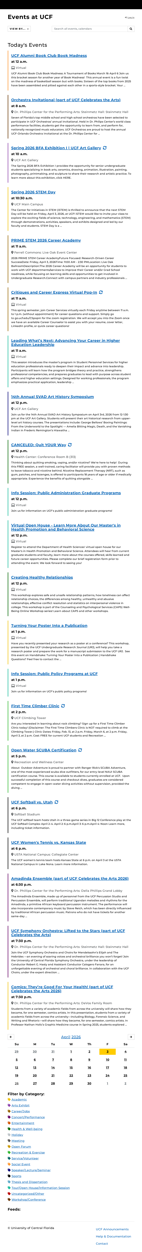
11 (125, 1059)
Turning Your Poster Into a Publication (49, 625)
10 (107, 1059)
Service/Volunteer (25, 1158)
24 (107, 1075)
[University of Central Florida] (32, 4)
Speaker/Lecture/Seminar (31, 1170)
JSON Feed (50, 1210)
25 (125, 1075)
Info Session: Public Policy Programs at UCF (54, 674)
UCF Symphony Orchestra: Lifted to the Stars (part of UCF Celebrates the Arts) (68, 933)
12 (16, 1067)
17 (107, 1067)
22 (71, 1075)
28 (53, 1083)
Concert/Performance (28, 1117)
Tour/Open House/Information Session (41, 1188)
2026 (76, 1037)
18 (125, 1067)
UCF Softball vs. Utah (32, 802)
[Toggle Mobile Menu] (133, 4)
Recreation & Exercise (28, 1152)
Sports (16, 1176)
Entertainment (23, 1123)
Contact (102, 1244)
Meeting (18, 1141)
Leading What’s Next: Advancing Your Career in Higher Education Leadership (65, 342)
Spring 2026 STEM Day (33, 192)
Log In (129, 17)
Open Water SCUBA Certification (43, 750)
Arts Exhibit (21, 1105)
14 (53, 1067)
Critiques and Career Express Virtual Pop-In (54, 292)
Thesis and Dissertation (30, 1182)
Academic (19, 1100)
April (65, 1037)
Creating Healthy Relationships (42, 577)
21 (53, 1075)
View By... (19, 28)
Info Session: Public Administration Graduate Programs (66, 493)
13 (34, 1067)
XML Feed (44, 1210)
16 (89, 1067)
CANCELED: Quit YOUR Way (38, 445)
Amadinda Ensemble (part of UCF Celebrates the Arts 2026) (70, 878)
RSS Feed (38, 1210)
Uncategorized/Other (28, 1194)
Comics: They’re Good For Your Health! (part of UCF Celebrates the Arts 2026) (62, 989)
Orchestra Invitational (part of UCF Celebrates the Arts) (66, 100)
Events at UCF (30, 16)
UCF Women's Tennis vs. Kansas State (48, 842)
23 (89, 1075)
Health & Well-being (27, 1129)
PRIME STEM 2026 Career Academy (46, 240)
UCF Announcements (112, 1229)
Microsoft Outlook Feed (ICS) (31, 1210)
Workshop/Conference (29, 1200)
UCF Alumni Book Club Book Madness (49, 55)
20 (35, 1075)
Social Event (21, 1164)
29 (17, 1051)
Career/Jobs (21, 1111)
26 (17, 1083)
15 (71, 1067)
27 (35, 1083)
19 (16, 1075)
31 (53, 1051)
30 (35, 1051)
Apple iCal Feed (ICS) (25, 1210)
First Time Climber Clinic (35, 706)
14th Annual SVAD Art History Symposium (52, 396)
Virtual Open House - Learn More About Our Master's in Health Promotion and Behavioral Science (66, 527)
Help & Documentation (113, 1236)
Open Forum (21, 1147)
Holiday (17, 1135)
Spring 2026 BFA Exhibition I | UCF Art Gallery (56, 148)
